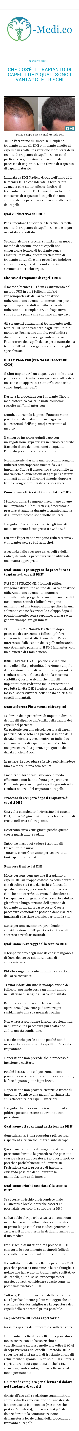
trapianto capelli (38, 61)
